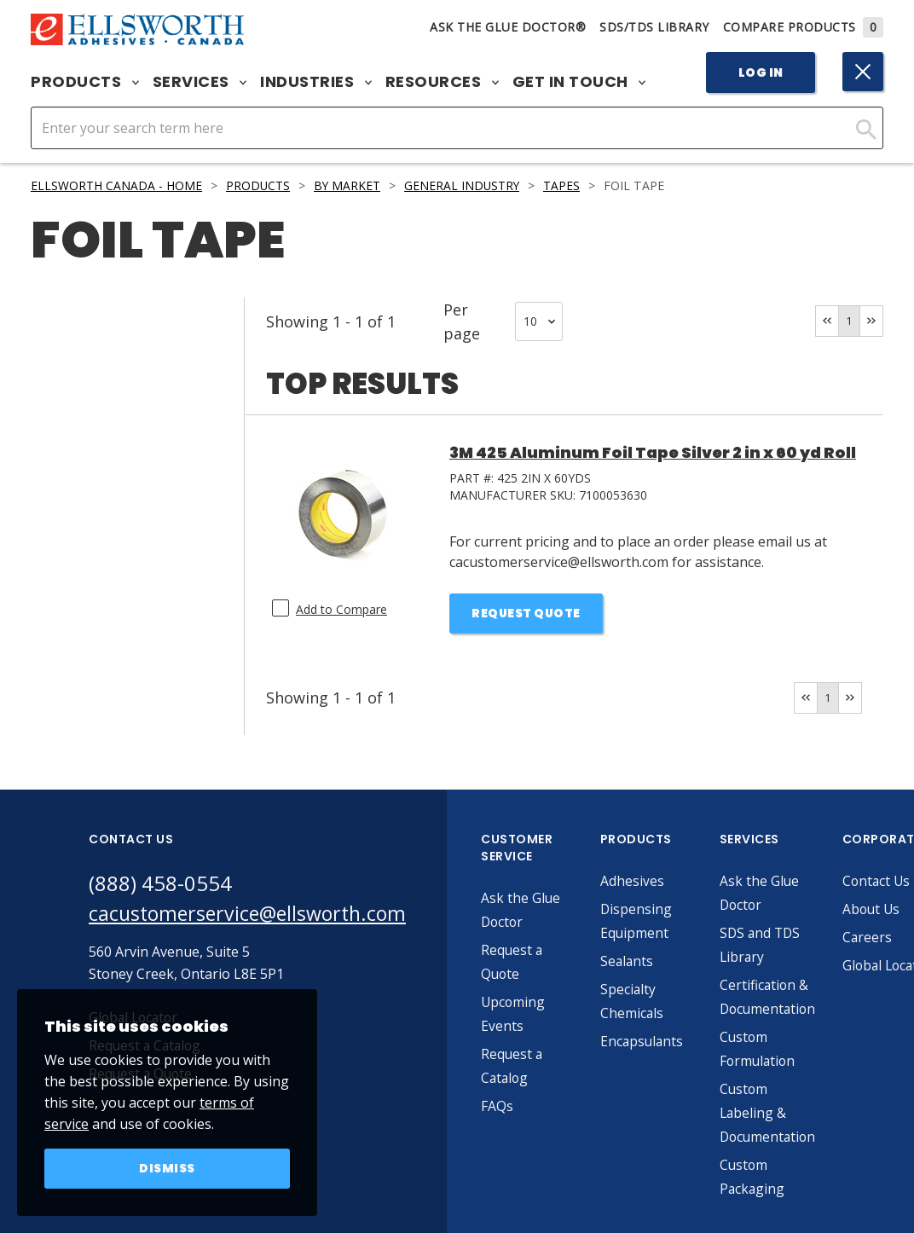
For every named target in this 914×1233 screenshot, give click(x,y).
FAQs (508, 1107)
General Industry (467, 185)
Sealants (638, 962)
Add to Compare (341, 609)
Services (200, 82)
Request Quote (526, 613)
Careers (883, 938)
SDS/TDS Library (654, 27)
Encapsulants (654, 1042)
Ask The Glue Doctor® (508, 27)
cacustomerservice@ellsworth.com (253, 915)
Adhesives (643, 882)
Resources (442, 82)
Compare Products (803, 27)
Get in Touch (579, 82)
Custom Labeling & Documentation (780, 1114)
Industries (316, 82)
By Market (350, 185)
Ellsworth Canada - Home (117, 185)
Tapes (568, 185)
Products (85, 82)
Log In (761, 72)
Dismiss (167, 1168)
